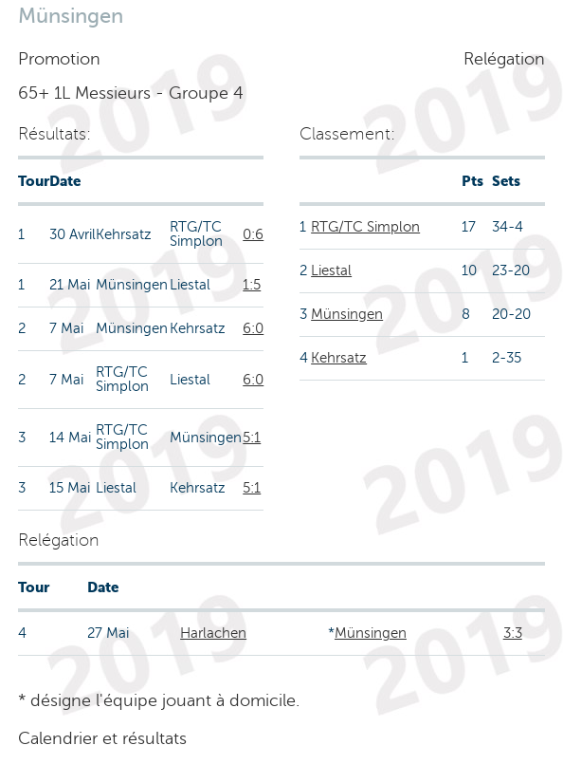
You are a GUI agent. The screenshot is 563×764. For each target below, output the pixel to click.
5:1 (252, 437)
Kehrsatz (339, 357)
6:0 (253, 328)
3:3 (512, 633)
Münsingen (347, 314)
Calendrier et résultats (102, 738)
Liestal (331, 270)
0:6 (253, 234)
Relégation (504, 58)
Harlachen (213, 633)
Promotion (59, 58)
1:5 (252, 284)
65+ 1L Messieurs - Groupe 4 (131, 93)
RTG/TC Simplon (365, 226)
